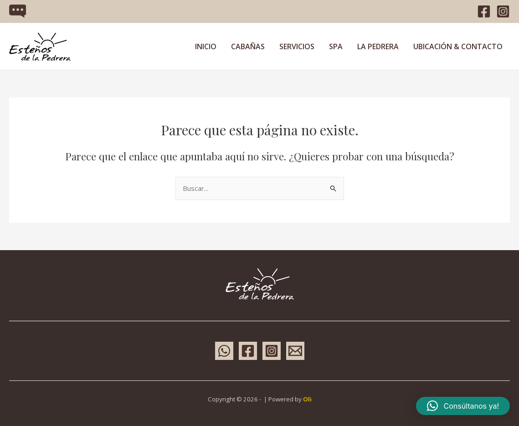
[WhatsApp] (224, 351)
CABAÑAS (248, 46)
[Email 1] (295, 351)
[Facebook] (484, 11)
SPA (336, 46)
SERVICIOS (296, 46)
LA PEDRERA (378, 46)
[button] (463, 406)
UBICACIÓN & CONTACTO (458, 46)
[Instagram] (503, 11)
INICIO (205, 46)
